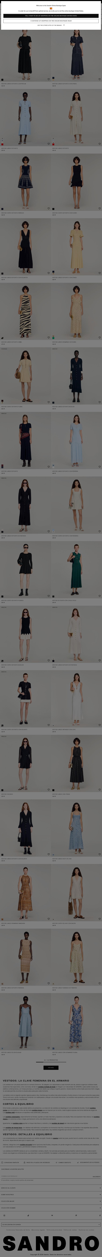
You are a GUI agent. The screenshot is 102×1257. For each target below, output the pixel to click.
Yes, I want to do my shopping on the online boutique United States (51, 16)
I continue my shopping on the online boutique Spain (51, 21)
